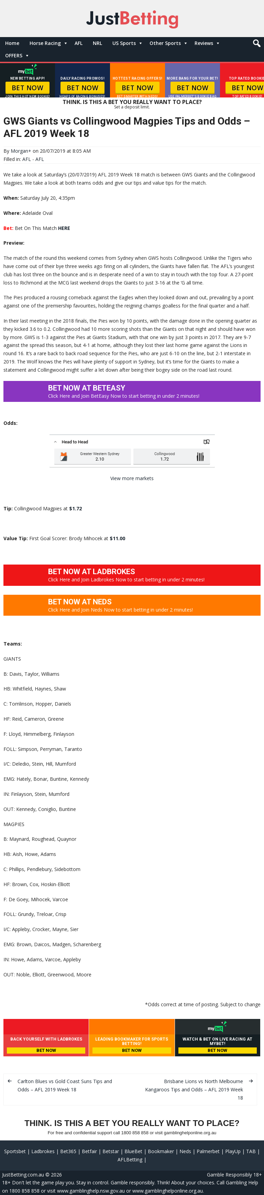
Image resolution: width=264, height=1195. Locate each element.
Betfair (89, 1151)
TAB (251, 1151)
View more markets (132, 478)
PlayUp (233, 1151)
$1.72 (75, 508)
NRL (97, 43)
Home (12, 43)
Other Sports (165, 43)
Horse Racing (45, 43)
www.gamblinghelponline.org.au (167, 1190)
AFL (78, 43)
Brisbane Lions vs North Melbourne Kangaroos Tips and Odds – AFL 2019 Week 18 (194, 1089)
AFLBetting (130, 1159)
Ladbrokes (43, 1151)
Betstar (110, 1151)
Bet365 (68, 1151)
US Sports (124, 43)
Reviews (204, 43)
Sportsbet (15, 1151)
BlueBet (133, 1151)
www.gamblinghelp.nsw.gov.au (91, 1190)
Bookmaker (161, 1151)
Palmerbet (208, 1151)
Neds (185, 1151)
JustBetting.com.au (23, 1174)
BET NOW (28, 87)
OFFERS (13, 55)
